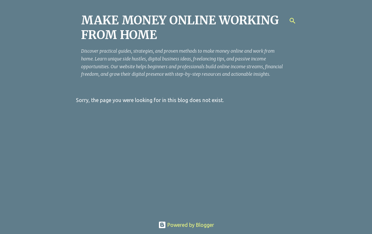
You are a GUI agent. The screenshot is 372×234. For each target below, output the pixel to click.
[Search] (292, 21)
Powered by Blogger (186, 225)
